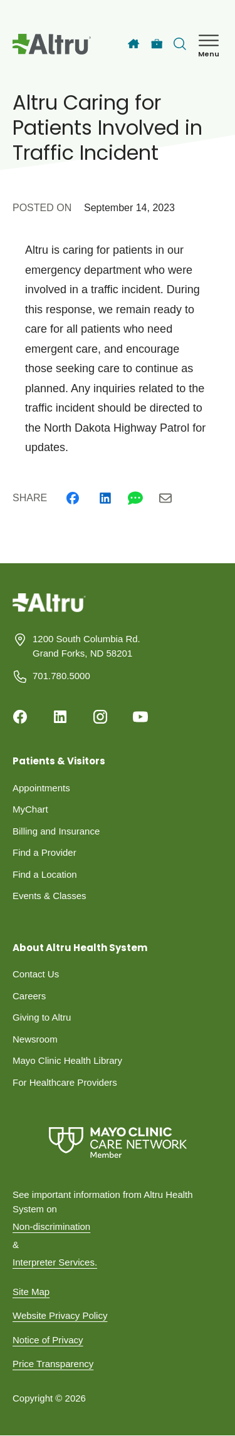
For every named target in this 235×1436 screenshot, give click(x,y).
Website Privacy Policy (60, 1315)
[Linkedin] (105, 498)
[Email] (165, 498)
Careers (29, 996)
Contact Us (36, 974)
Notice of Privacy (48, 1340)
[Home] (133, 44)
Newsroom (35, 1039)
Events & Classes (49, 895)
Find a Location (45, 874)
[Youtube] (140, 716)
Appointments (41, 788)
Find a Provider (44, 852)
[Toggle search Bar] (180, 44)
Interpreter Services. (55, 1262)
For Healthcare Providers (65, 1082)
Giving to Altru (42, 1017)
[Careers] (157, 44)
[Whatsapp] (135, 498)
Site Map (31, 1291)
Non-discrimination (51, 1226)
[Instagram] (100, 716)
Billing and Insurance (56, 831)
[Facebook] (73, 498)
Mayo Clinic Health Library (67, 1060)
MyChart (30, 809)
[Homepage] (49, 611)
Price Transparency (53, 1363)
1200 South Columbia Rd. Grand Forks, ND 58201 (86, 645)
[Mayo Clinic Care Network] (117, 1142)
